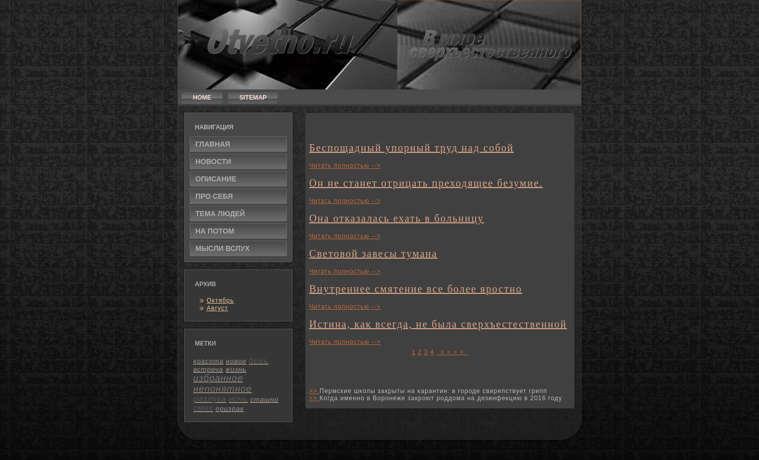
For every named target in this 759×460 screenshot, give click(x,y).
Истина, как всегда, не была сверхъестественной (438, 324)
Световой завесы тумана (373, 253)
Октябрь (220, 300)
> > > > (452, 352)
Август (217, 308)
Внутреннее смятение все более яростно (415, 288)
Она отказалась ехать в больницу (396, 218)
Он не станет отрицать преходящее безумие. (426, 183)
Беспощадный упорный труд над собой (411, 147)
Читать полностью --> (345, 165)
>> (314, 391)
